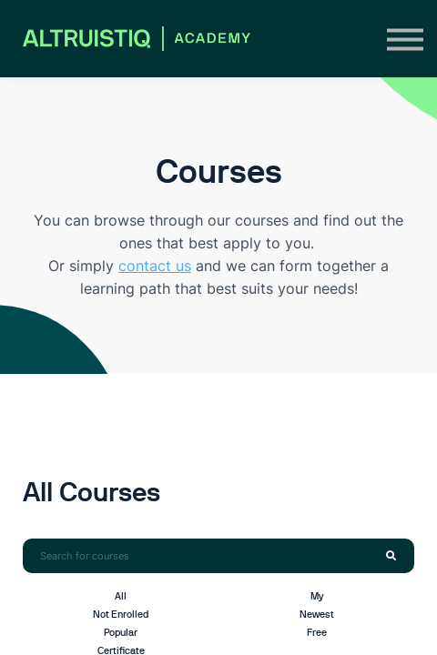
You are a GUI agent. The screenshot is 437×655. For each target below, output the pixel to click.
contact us (154, 266)
